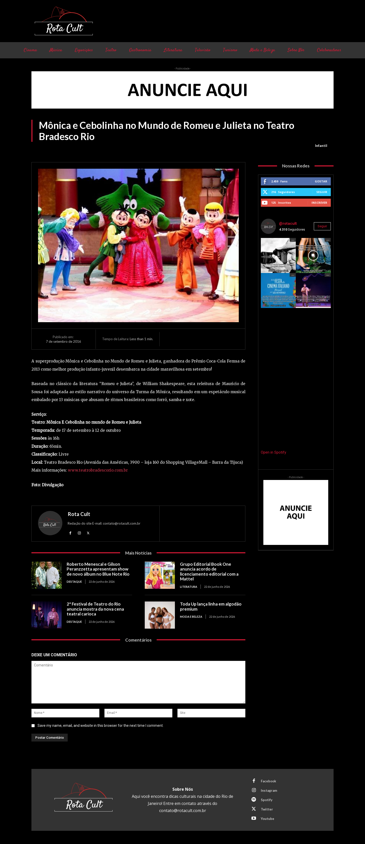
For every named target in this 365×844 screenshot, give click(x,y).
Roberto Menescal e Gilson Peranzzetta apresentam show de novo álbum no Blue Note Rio (98, 569)
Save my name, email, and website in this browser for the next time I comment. (100, 726)
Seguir (321, 192)
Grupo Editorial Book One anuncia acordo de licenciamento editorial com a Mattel (209, 571)
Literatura (188, 586)
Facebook (268, 781)
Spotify (266, 800)
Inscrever (319, 202)
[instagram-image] (278, 255)
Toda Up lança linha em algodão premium (211, 606)
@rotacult (288, 223)
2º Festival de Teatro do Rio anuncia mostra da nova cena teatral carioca (95, 608)
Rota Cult (79, 514)
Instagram (269, 790)
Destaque (74, 581)
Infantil (321, 145)
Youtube (267, 819)
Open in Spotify (273, 452)
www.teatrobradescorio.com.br (98, 470)
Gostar (321, 181)
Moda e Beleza (191, 616)
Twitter (267, 809)
